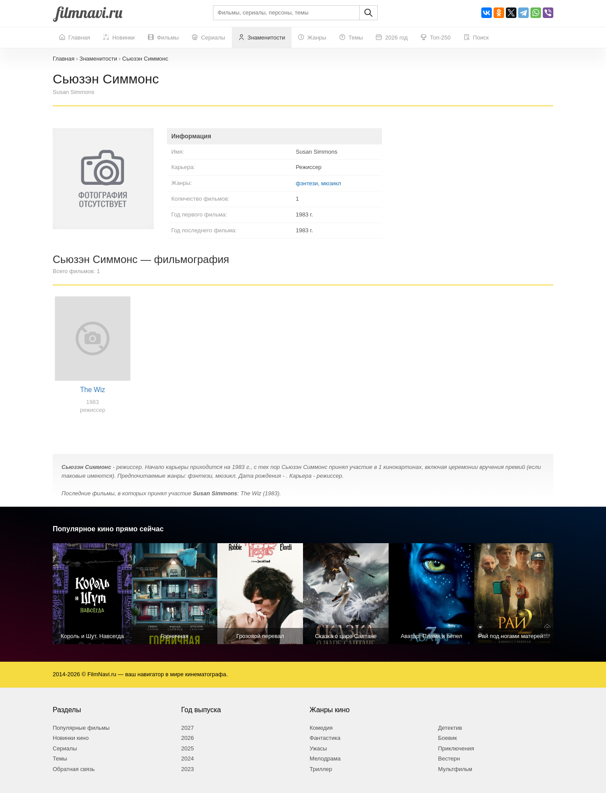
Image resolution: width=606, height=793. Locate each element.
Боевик (447, 738)
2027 (187, 728)
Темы (351, 37)
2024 (187, 758)
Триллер (321, 769)
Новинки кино (71, 738)
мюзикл (331, 183)
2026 (187, 738)
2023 (187, 769)
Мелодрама (325, 758)
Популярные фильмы (81, 728)
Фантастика (325, 738)
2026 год (392, 37)
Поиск (476, 37)
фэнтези (307, 183)
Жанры (312, 37)
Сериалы (208, 37)
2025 (187, 748)
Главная (74, 37)
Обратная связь (74, 769)
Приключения (456, 748)
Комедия (321, 728)
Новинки (119, 37)
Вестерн (449, 758)
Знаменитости (261, 37)
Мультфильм (455, 769)
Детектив (450, 728)
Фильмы (163, 37)
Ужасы (318, 748)
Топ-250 (436, 37)
